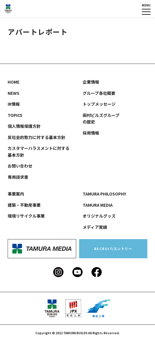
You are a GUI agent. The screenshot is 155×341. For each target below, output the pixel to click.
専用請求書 (18, 177)
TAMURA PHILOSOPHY (104, 194)
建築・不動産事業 (24, 205)
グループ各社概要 (99, 93)
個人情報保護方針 (24, 126)
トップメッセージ (99, 104)
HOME (13, 82)
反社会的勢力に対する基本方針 (36, 137)
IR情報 (14, 104)
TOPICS (15, 115)
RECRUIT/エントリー (113, 248)
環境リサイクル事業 (26, 216)
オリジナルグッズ (99, 216)
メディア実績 (95, 227)
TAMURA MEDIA (98, 205)
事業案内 (16, 194)
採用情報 (91, 133)
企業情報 (91, 82)
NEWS (13, 93)
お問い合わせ (20, 166)
